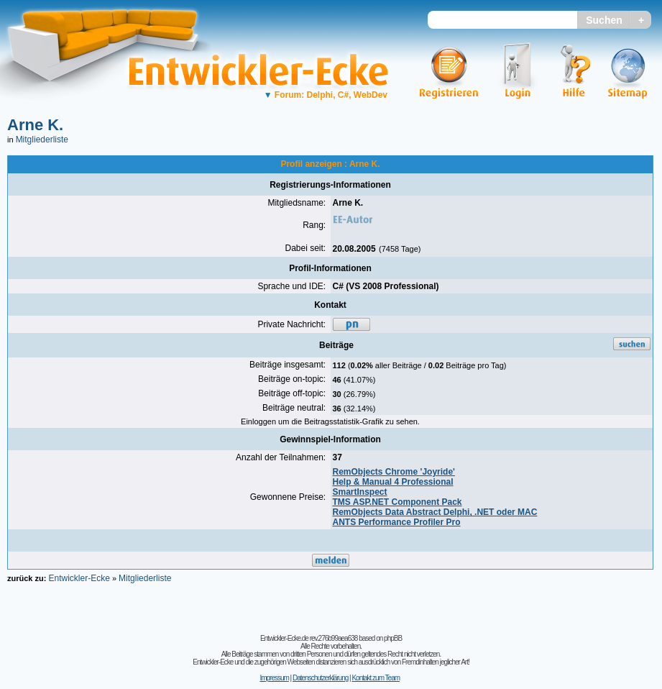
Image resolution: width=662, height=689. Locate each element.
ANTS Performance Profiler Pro (397, 522)
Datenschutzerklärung (320, 678)
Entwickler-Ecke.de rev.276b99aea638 (308, 638)
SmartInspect (360, 492)
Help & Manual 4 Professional (393, 482)
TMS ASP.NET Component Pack (397, 502)
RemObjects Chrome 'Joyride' (394, 472)
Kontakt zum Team (375, 678)
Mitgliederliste (42, 139)
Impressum (273, 678)
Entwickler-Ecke (78, 578)
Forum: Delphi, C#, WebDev (325, 95)
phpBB (393, 638)
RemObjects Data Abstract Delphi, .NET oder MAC (435, 512)
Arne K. (35, 125)
